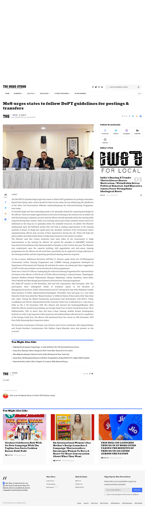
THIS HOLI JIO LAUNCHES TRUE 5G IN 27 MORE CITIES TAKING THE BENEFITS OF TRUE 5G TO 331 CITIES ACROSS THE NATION (118, 448)
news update (135, 154)
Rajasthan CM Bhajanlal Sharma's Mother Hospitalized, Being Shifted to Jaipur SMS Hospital (51, 358)
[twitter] (92, 374)
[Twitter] (95, 87)
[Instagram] (126, 132)
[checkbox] (105, 495)
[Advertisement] (67, 43)
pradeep (15, 373)
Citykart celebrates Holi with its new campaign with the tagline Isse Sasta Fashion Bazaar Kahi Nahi (23, 447)
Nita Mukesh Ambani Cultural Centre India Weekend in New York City (41, 354)
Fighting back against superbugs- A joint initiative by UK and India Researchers (46, 347)
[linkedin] (102, 87)
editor (15, 115)
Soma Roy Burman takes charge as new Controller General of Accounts (43, 351)
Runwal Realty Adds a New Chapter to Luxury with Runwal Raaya (40, 362)
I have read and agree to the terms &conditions (122, 494)
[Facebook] (93, 87)
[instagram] (99, 87)
